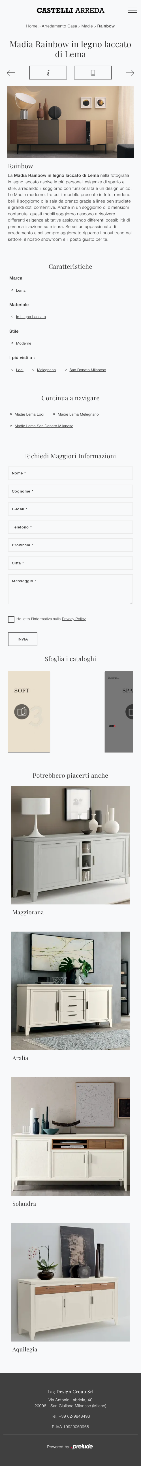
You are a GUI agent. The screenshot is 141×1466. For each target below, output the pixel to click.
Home (32, 26)
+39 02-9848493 (74, 1416)
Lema (20, 290)
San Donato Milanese (87, 369)
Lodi (20, 369)
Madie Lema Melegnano (78, 414)
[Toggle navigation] (132, 10)
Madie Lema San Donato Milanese (44, 426)
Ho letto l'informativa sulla (51, 618)
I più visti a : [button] (22, 357)
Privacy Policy (74, 618)
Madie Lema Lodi (29, 414)
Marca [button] (15, 278)
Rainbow (106, 26)
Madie (87, 26)
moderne (23, 343)
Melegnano (46, 369)
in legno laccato (31, 316)
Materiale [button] (19, 304)
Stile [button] (14, 331)
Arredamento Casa (59, 26)
